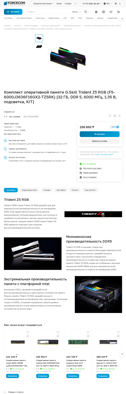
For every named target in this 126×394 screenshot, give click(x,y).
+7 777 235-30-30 (91, 3)
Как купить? (90, 190)
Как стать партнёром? (105, 154)
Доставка (61, 190)
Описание (10, 190)
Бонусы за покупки (17, 157)
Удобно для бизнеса (17, 149)
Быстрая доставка (17, 140)
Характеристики (29, 190)
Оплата (75, 190)
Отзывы (46, 190)
